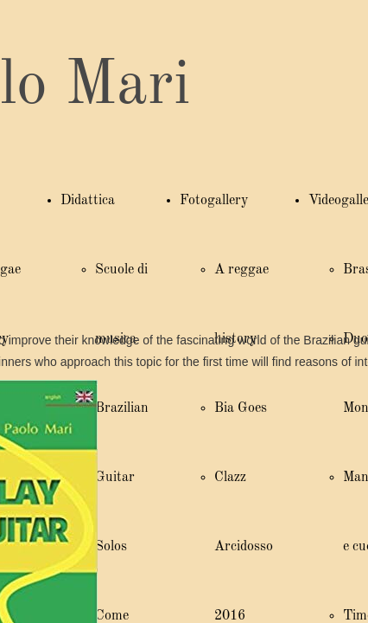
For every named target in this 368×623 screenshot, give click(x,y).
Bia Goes (240, 408)
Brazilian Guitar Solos (122, 477)
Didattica (87, 201)
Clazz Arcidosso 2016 (243, 547)
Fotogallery (214, 201)
